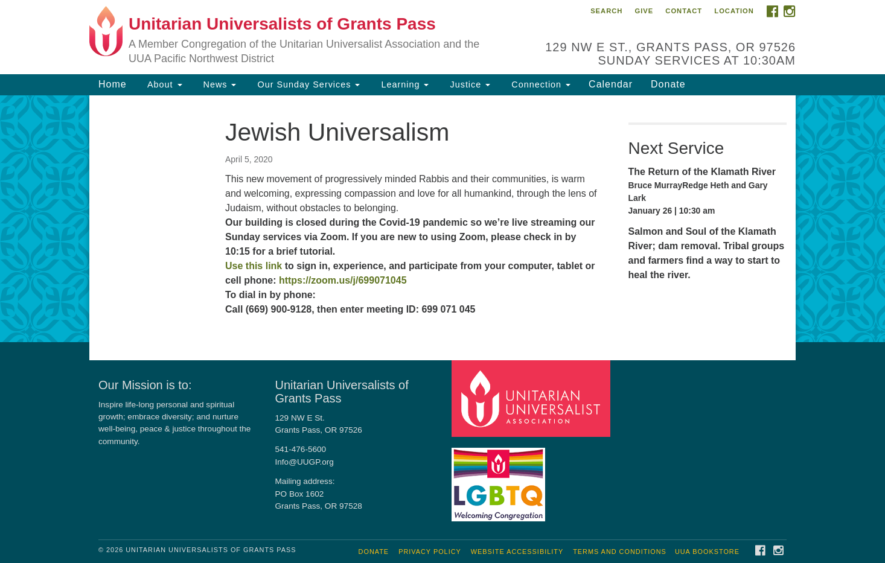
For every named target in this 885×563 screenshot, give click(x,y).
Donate (668, 84)
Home (112, 84)
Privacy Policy (429, 551)
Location (734, 10)
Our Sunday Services (307, 84)
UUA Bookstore (707, 551)
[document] (442, 218)
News (218, 84)
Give (643, 10)
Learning (403, 84)
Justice (468, 84)
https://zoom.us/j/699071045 (343, 280)
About (163, 84)
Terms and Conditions (619, 551)
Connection (539, 84)
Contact (683, 10)
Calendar (611, 84)
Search (606, 10)
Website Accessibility (517, 551)
